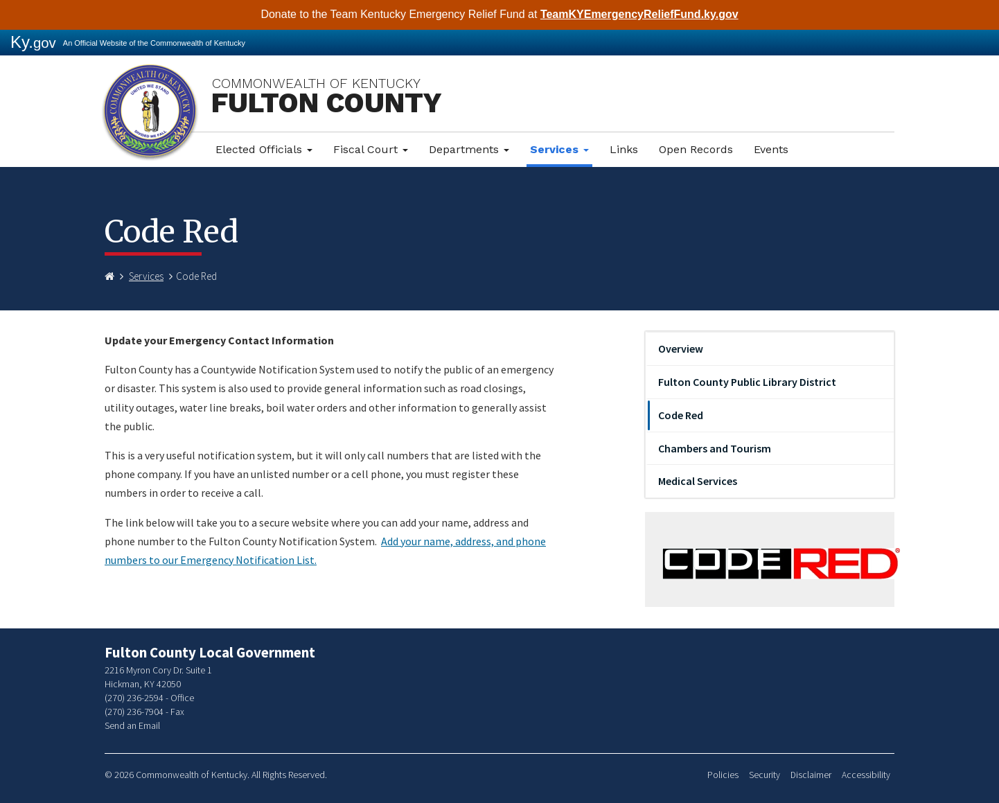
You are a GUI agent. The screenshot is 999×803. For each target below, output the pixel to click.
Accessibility (866, 775)
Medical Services (697, 481)
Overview (680, 348)
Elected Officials (263, 149)
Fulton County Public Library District (747, 382)
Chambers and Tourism (714, 448)
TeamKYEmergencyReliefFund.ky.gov (639, 14)
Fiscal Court (370, 149)
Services (559, 149)
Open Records (696, 149)
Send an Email (132, 725)
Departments (469, 149)
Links (624, 149)
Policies (723, 775)
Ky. (33, 42)
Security (764, 775)
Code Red (680, 415)
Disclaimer (810, 775)
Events (771, 149)
